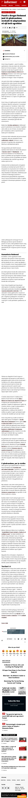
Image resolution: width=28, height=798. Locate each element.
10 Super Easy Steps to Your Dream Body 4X (14, 671)
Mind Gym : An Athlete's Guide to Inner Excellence (14, 677)
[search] (18, 1)
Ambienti (4, 12)
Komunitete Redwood (9, 54)
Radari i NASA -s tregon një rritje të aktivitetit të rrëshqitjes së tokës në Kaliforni (8, 749)
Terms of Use (14, 795)
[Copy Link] (12, 27)
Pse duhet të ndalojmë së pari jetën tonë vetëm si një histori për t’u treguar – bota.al (9, 739)
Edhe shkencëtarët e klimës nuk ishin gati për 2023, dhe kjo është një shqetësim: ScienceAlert (8, 759)
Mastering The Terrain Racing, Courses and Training (14, 682)
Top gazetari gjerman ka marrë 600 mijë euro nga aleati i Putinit (13, 716)
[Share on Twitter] (7, 27)
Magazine (11, 12)
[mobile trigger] (2, 2)
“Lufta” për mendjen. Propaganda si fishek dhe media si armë (9, 690)
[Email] (10, 27)
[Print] (14, 27)
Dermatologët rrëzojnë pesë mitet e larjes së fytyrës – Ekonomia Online (13, 726)
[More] (17, 27)
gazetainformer (5, 31)
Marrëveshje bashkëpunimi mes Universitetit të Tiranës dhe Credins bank (13, 767)
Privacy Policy (5, 795)
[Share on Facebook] (5, 27)
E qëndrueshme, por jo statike (11, 56)
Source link (4, 623)
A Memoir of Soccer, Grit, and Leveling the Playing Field (14, 666)
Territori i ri (7, 59)
